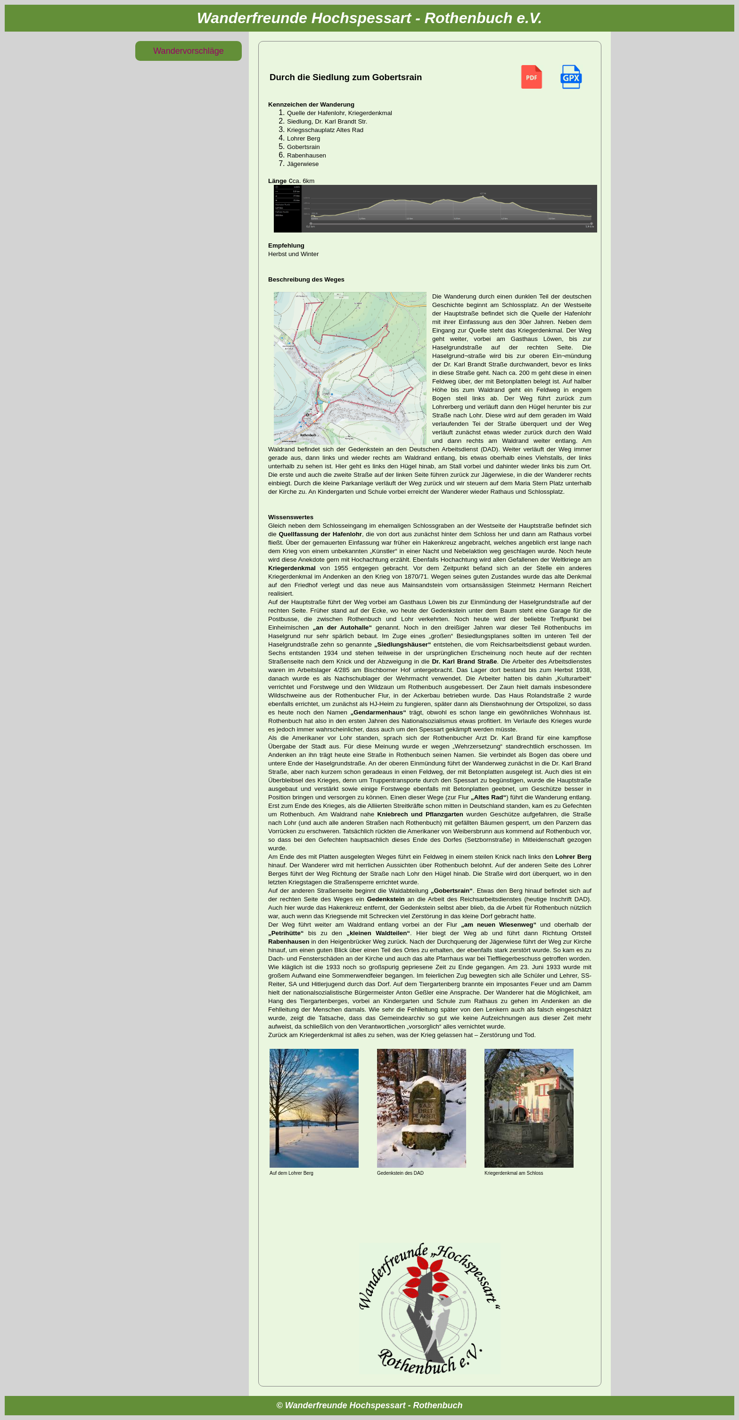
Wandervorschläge (188, 51)
